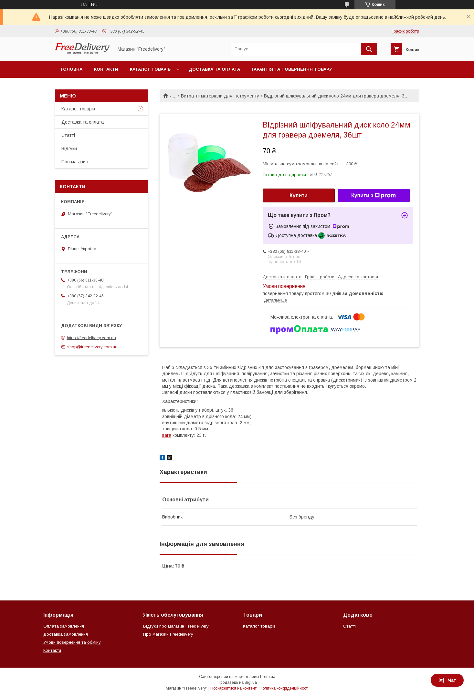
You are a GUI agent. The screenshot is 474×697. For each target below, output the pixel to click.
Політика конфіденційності (284, 688)
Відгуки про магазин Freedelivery (176, 626)
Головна (71, 69)
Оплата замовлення (63, 626)
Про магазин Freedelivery (168, 634)
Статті (68, 135)
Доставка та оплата (214, 69)
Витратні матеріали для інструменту (220, 95)
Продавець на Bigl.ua (237, 682)
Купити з (373, 196)
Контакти (106, 69)
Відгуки (69, 148)
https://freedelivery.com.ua (91, 337)
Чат (447, 680)
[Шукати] (369, 49)
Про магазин (74, 161)
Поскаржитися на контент (233, 688)
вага (166, 435)
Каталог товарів (150, 69)
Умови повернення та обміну (72, 642)
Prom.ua (267, 676)
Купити (299, 195)
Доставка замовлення (65, 634)
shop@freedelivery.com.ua (92, 346)
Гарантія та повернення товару (292, 69)
